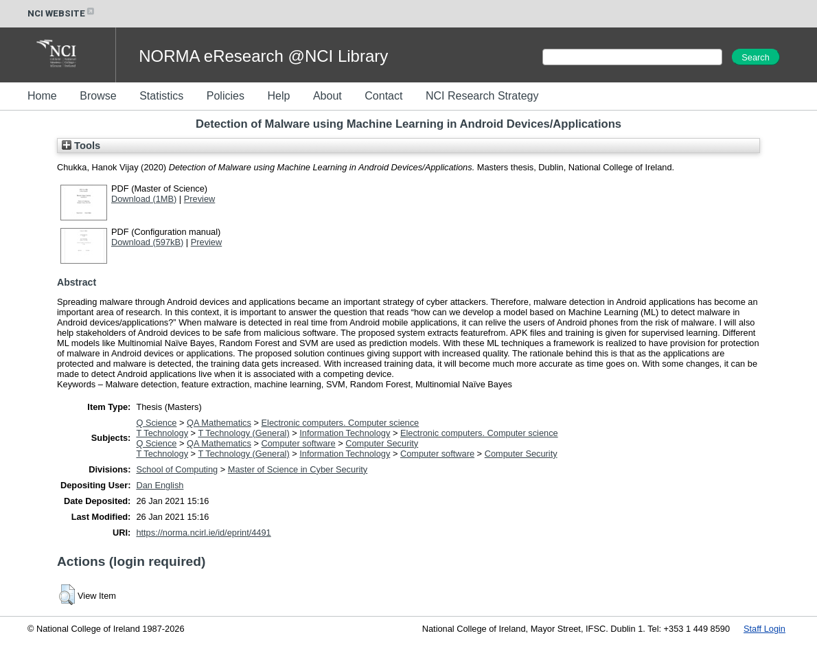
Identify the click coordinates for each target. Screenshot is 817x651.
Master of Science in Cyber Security (297, 469)
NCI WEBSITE (61, 13)
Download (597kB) (147, 242)
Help (278, 96)
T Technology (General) (243, 433)
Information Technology (344, 433)
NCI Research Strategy (482, 96)
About (327, 96)
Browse (98, 96)
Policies (225, 96)
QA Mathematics (219, 423)
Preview (200, 199)
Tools (81, 145)
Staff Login (764, 629)
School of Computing (177, 469)
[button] (67, 594)
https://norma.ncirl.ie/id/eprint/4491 (203, 532)
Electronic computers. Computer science (340, 423)
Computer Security (381, 443)
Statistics (161, 96)
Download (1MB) (143, 199)
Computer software (299, 443)
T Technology (162, 433)
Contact (383, 96)
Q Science (156, 423)
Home (42, 96)
